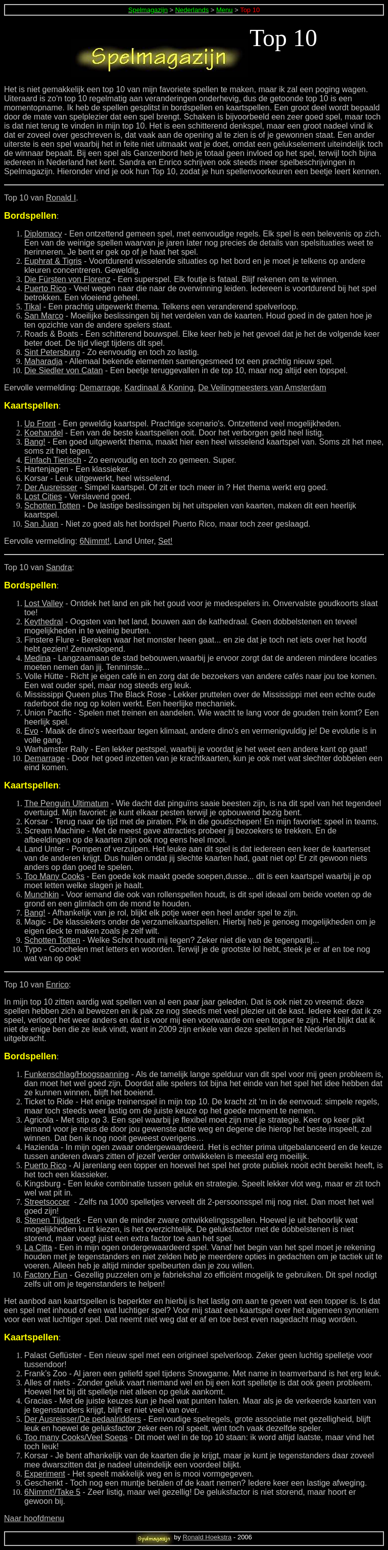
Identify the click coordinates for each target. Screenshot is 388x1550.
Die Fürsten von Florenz (67, 279)
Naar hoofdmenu (34, 1518)
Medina (37, 658)
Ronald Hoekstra (207, 1537)
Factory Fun (45, 1274)
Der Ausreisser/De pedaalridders (82, 1419)
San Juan (41, 524)
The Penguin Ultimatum (66, 803)
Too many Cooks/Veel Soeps (76, 1437)
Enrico (57, 984)
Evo (31, 731)
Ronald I (61, 197)
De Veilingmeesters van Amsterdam (262, 387)
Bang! (34, 442)
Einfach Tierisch (52, 460)
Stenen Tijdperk (52, 1220)
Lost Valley (43, 603)
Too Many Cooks (54, 876)
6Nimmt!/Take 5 (52, 1492)
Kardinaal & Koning (158, 387)
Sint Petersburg (52, 352)
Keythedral (43, 621)
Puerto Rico (45, 288)
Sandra (59, 567)
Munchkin (41, 894)
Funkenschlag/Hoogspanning (76, 1074)
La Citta (38, 1247)
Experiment (44, 1473)
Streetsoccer (47, 1202)
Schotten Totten (52, 505)
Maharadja (43, 361)
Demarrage (99, 387)
